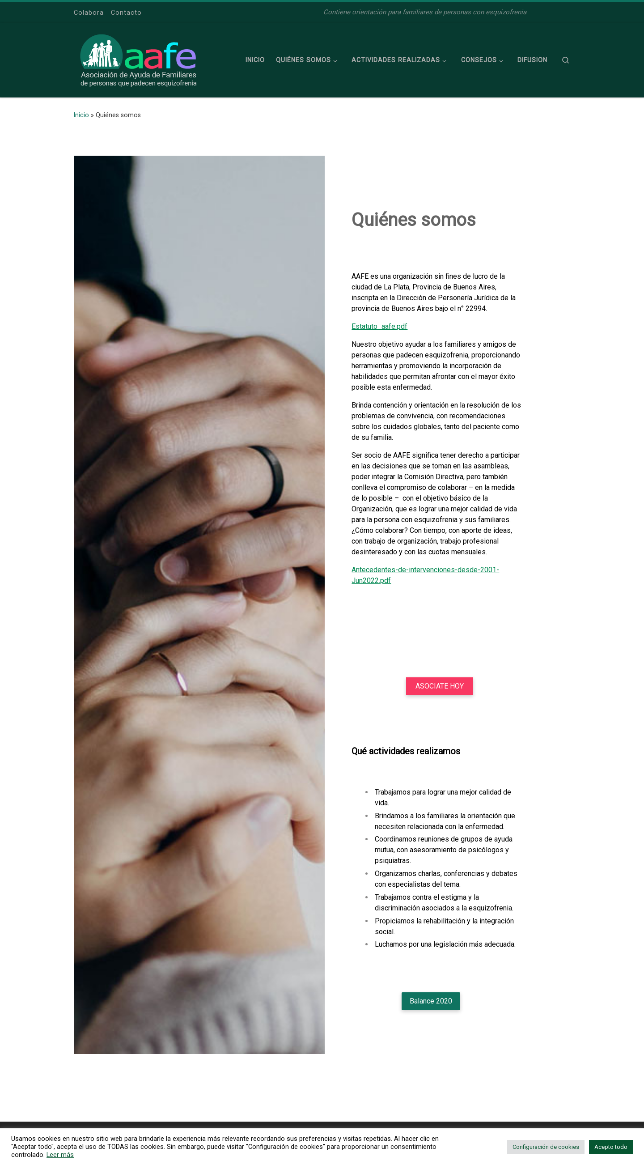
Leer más (60, 1155)
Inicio (81, 115)
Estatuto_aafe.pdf (379, 326)
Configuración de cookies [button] (546, 1147)
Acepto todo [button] (610, 1147)
